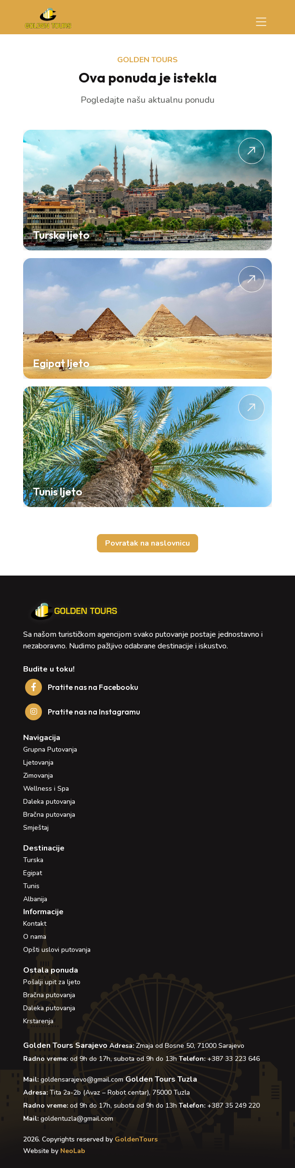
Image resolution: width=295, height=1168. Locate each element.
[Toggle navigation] (261, 22)
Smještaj (36, 827)
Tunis (31, 886)
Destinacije (44, 848)
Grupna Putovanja (50, 749)
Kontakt (34, 923)
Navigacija (41, 737)
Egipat (32, 873)
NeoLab (72, 1150)
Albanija (35, 899)
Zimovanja (38, 775)
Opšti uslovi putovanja (57, 949)
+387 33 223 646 (233, 1058)
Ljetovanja (38, 762)
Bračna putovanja (49, 814)
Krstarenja (38, 1021)
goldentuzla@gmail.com (76, 1118)
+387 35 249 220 (233, 1105)
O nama (34, 936)
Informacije (43, 912)
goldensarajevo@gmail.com (81, 1079)
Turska (33, 860)
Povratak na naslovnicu (147, 543)
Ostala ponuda (50, 970)
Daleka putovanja (49, 801)
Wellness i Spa (46, 788)
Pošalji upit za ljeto (51, 982)
